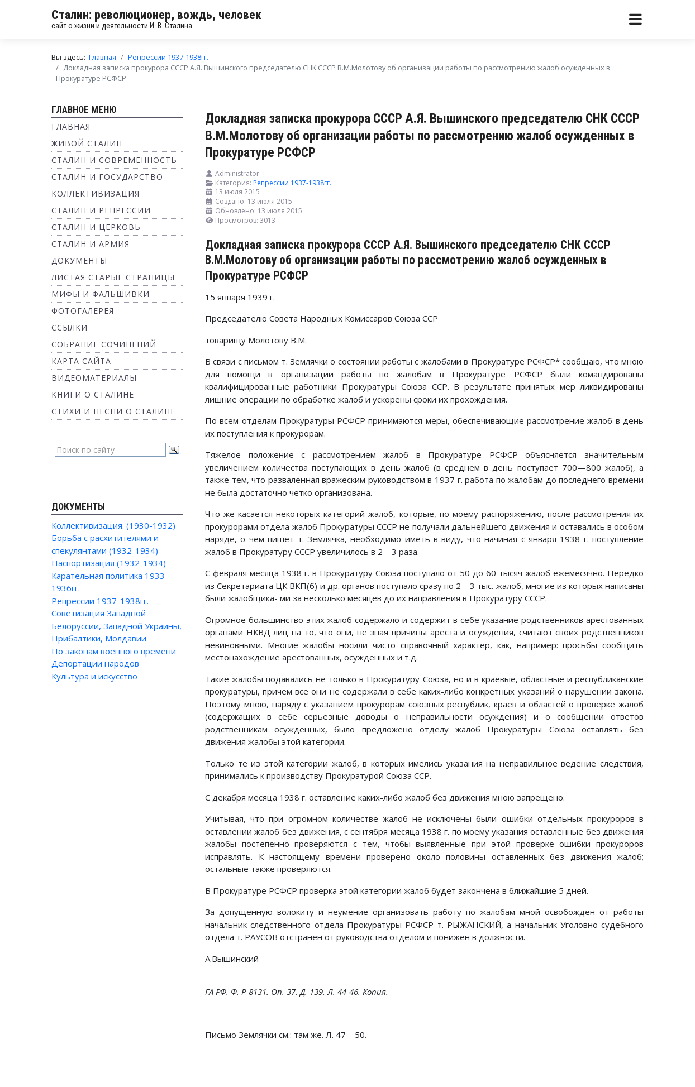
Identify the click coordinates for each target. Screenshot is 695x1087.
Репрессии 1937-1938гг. (100, 600)
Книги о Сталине (92, 394)
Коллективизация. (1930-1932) (113, 525)
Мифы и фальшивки (100, 294)
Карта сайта (81, 361)
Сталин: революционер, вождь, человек (156, 15)
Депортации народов (95, 663)
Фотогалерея (82, 310)
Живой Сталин (86, 143)
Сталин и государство (107, 176)
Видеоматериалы (94, 377)
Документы (79, 260)
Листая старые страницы (113, 277)
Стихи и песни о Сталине (113, 411)
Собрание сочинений (103, 344)
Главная (71, 126)
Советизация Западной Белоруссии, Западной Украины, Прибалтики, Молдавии (116, 625)
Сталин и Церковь (96, 227)
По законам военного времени (113, 651)
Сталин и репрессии (101, 210)
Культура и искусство (94, 676)
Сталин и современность (114, 160)
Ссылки (69, 327)
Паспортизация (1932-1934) (108, 562)
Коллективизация (95, 193)
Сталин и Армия (90, 243)
